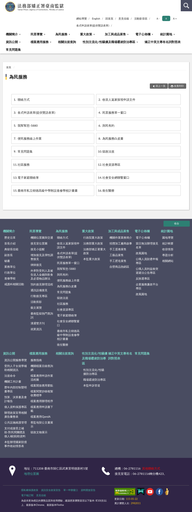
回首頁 (109, 18)
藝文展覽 (36, 307)
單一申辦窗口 (70, 490)
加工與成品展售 (115, 34)
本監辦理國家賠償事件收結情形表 (15, 444)
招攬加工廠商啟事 (121, 243)
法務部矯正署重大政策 (94, 251)
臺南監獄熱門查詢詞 (42, 315)
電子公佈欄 (142, 34)
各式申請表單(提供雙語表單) (92, 25)
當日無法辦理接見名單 (147, 245)
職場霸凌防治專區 (94, 379)
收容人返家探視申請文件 (116, 99)
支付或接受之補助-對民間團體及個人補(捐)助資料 (15, 432)
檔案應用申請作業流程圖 (42, 377)
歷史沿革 (10, 237)
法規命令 (10, 375)
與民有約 (106, 125)
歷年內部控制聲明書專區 (15, 389)
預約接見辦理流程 (42, 284)
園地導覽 (167, 237)
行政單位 (10, 272)
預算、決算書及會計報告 (15, 399)
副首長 (8, 255)
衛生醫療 (106, 190)
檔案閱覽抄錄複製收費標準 (42, 393)
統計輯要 (167, 243)
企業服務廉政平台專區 (147, 286)
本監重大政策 (91, 259)
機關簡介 (12, 34)
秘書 (7, 260)
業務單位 (10, 266)
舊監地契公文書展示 (42, 424)
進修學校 (10, 278)
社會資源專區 (109, 164)
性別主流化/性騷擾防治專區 (93, 371)
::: (3, 2)
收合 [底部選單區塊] (176, 223)
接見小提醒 (38, 249)
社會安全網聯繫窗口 (113, 177)
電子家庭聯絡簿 (26, 177)
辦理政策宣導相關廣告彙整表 (15, 414)
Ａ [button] (166, 18)
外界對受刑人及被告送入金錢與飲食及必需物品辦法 (42, 274)
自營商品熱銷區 (119, 266)
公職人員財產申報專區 (147, 261)
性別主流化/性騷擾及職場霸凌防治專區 (109, 42)
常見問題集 (13, 49)
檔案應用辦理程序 (42, 401)
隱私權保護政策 (29, 490)
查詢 (186, 5)
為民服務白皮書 (110, 138)
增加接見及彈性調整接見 (42, 257)
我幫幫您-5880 (25, 125)
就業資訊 (36, 329)
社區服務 (21, 164)
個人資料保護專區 (15, 406)
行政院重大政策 (93, 237)
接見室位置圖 (39, 243)
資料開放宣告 (88, 490)
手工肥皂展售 (118, 260)
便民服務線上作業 (27, 138)
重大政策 (86, 34)
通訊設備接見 (39, 290)
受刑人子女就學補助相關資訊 (15, 367)
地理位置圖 (31, 473)
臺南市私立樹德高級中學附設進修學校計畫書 (45, 190)
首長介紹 (10, 243)
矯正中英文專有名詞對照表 (163, 42)
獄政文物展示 (39, 432)
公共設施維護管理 (15, 422)
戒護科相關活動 (14, 284)
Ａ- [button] (158, 18)
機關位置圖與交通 (42, 237)
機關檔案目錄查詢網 (42, 367)
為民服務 (61, 34)
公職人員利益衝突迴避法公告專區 (147, 270)
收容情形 (167, 249)
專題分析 (167, 255)
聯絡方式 (21, 99)
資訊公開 (12, 42)
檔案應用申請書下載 (42, 408)
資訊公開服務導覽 (15, 360)
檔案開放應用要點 (42, 385)
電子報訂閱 (27, 495)
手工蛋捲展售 (118, 249)
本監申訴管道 (91, 385)
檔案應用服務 (40, 42)
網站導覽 (81, 18)
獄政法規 (106, 151)
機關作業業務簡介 (121, 237)
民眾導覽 (37, 34)
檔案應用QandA (40, 416)
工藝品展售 (117, 255)
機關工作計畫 (12, 381)
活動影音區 (140, 18)
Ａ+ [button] (174, 18)
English (96, 18)
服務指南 (36, 360)
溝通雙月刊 (38, 323)
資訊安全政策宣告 (51, 490)
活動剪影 (36, 301)
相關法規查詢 (67, 42)
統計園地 (166, 34)
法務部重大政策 (93, 243)
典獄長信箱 (11, 249)
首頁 (8, 67)
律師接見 (36, 264)
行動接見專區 (39, 296)
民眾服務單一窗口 (112, 112)
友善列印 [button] (179, 85)
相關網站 (167, 260)
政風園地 (141, 253)
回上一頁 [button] (160, 85)
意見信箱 (123, 18)
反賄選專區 (143, 278)
